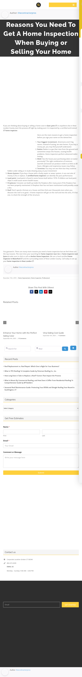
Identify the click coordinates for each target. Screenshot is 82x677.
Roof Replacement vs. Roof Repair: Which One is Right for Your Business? (31, 366)
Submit (41, 472)
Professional (46, 278)
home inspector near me (50, 254)
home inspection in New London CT (20, 261)
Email (6, 441)
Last (43, 436)
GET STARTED (70, 605)
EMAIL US (10, 567)
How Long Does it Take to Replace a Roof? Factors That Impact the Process (32, 376)
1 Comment (61, 335)
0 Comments (22, 338)
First (4, 436)
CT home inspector (10, 130)
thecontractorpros (27, 12)
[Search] (65, 349)
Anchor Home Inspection (40, 256)
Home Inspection (36, 278)
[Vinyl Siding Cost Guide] (61, 307)
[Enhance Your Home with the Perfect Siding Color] (21, 307)
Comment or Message (12, 452)
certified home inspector (36, 176)
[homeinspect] (41, 93)
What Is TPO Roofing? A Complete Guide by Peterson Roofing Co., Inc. (30, 371)
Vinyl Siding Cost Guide (53, 333)
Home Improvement (24, 278)
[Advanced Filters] (73, 348)
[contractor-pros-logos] (14, 3)
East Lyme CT (52, 126)
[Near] (48, 348)
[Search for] (17, 348)
